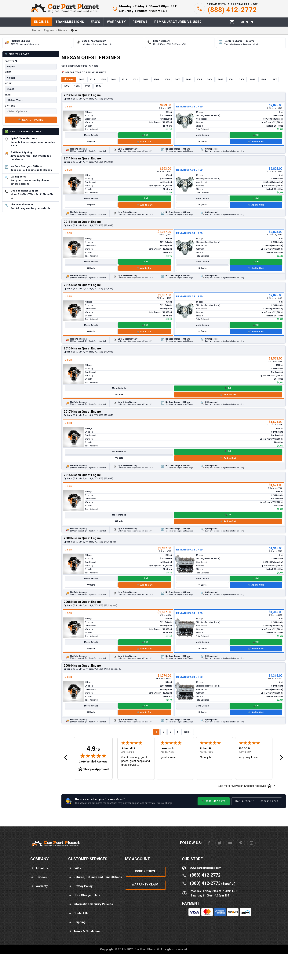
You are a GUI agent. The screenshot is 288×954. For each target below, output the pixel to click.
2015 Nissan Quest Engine (82, 348)
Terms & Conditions (84, 931)
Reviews (38, 877)
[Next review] (281, 757)
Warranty (39, 886)
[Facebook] (209, 843)
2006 (188, 79)
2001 (231, 79)
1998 (263, 79)
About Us (39, 868)
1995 (77, 86)
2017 (81, 79)
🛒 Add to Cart (144, 141)
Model (9, 83)
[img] (93, 755)
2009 (156, 79)
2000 (241, 79)
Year (8, 95)
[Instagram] (251, 843)
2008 (167, 79)
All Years (68, 79)
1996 (66, 86)
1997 (274, 79)
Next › (187, 732)
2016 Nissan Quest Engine (82, 475)
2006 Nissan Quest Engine (82, 665)
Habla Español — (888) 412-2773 (256, 801)
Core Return (145, 871)
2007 (177, 79)
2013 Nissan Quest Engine (82, 222)
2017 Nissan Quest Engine (82, 411)
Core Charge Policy (84, 895)
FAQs (74, 868)
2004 (209, 79)
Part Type (11, 61)
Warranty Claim (145, 884)
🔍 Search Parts (30, 119)
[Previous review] (65, 757)
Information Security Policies (90, 904)
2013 (124, 79)
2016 (92, 79)
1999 (252, 79)
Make (8, 72)
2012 (135, 79)
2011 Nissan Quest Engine (82, 158)
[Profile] (246, 22)
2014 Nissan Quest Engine (82, 285)
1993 (98, 86)
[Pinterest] (241, 843)
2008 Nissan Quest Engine (82, 602)
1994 (87, 86)
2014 (113, 79)
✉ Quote (91, 141)
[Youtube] (230, 843)
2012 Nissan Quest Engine (82, 95)
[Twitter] (219, 843)
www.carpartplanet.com (205, 868)
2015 (103, 79)
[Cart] (232, 22)
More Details (91, 135)
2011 (145, 79)
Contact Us (78, 913)
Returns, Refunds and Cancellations (95, 877)
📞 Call (144, 135)
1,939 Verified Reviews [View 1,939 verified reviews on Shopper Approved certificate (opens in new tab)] (93, 761)
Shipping (77, 922)
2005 (199, 79)
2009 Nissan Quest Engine (82, 538)
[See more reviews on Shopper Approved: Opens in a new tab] (242, 786)
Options (10, 106)
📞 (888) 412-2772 (213, 801)
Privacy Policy (80, 886)
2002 (220, 79)
